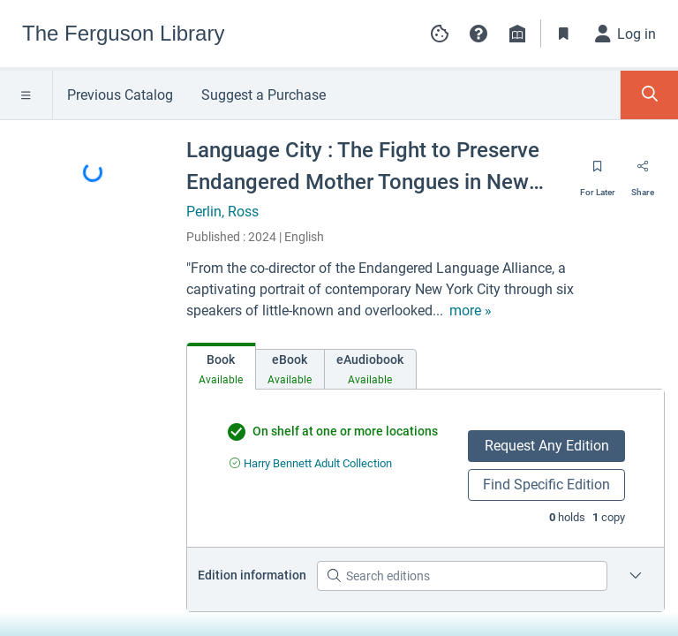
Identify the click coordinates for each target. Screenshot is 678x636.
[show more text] (470, 311)
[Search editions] (462, 576)
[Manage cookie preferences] (440, 33)
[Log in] (626, 33)
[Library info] (517, 33)
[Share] (643, 172)
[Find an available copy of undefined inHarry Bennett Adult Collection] (311, 463)
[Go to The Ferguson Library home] (123, 33)
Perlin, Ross (222, 211)
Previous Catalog (120, 95)
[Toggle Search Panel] (649, 95)
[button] (478, 33)
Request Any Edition (547, 445)
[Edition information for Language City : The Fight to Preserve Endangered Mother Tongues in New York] (635, 576)
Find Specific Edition (546, 484)
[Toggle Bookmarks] (564, 33)
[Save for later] (598, 172)
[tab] (221, 366)
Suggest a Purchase (263, 95)
